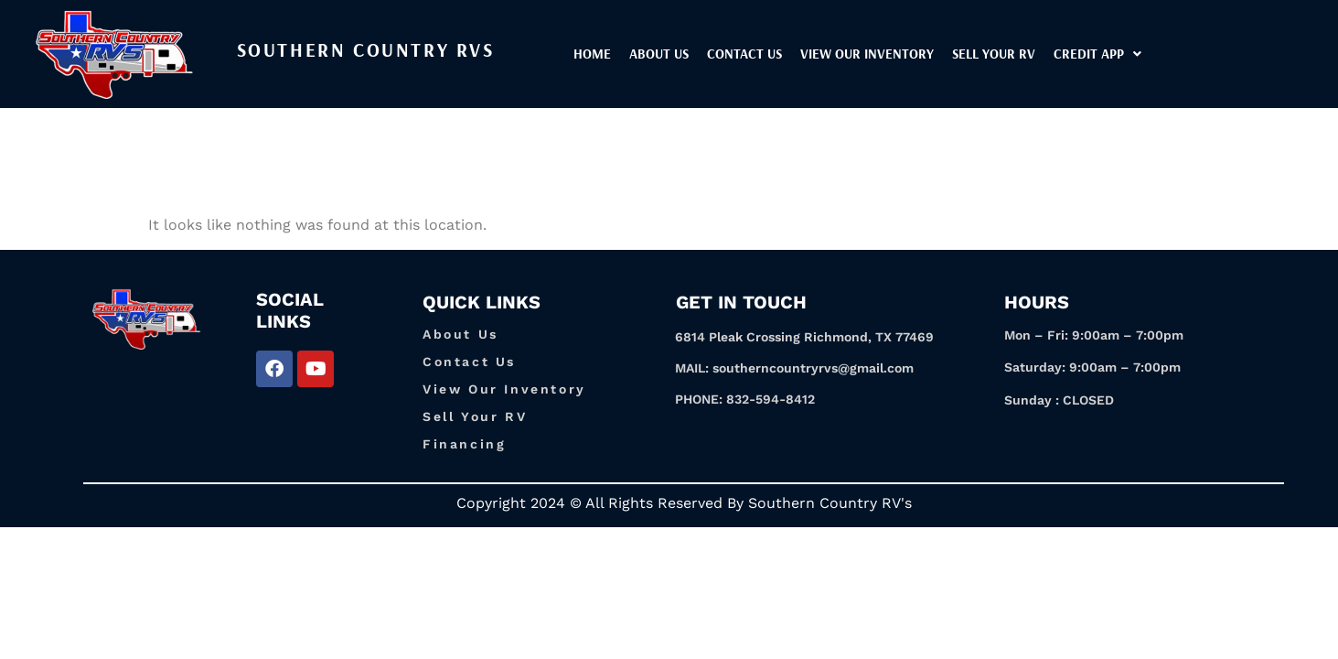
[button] (1147, 53)
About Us (708, 53)
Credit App (1147, 53)
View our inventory (916, 53)
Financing (464, 444)
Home (641, 53)
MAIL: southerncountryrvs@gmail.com (794, 368)
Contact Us (793, 53)
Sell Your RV (1043, 53)
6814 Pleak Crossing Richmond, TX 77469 (804, 337)
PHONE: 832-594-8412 (745, 399)
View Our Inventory (504, 389)
